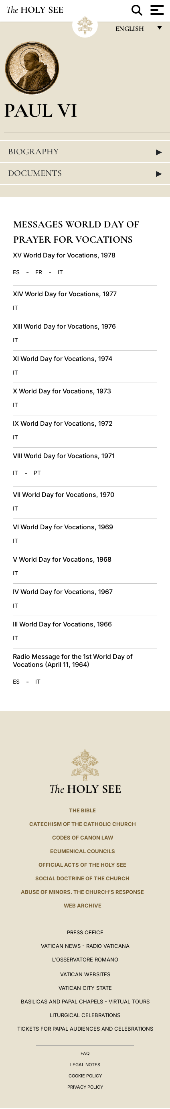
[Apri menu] (156, 10)
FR (38, 272)
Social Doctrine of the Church (82, 878)
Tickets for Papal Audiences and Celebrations (85, 1028)
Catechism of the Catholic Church (82, 824)
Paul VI (40, 110)
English (133, 30)
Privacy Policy (85, 1087)
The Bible (82, 810)
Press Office (85, 932)
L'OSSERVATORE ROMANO (85, 959)
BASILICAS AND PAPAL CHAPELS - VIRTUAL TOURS (85, 1001)
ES (16, 272)
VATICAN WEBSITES (85, 974)
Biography (85, 151)
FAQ (85, 1053)
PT (37, 473)
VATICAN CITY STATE (85, 988)
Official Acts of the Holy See (82, 865)
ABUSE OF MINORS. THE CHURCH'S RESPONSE (82, 892)
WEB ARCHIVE (82, 905)
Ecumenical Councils (82, 851)
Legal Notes (85, 1064)
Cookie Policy (85, 1076)
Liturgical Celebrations (85, 1015)
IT (60, 272)
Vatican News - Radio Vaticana (85, 946)
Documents (85, 173)
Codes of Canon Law (82, 837)
